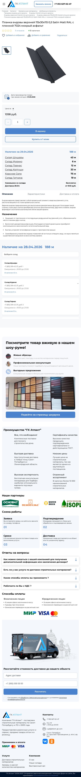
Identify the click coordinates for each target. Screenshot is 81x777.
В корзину (40, 131)
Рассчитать (40, 692)
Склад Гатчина (13, 177)
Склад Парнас (13, 165)
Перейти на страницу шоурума (40, 414)
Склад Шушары (14, 157)
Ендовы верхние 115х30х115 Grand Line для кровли (56, 15)
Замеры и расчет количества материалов (13, 766)
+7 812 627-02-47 (62, 4)
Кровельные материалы (28, 11)
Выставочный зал (37, 766)
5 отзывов (19, 31)
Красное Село (13, 173)
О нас (31, 760)
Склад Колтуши (14, 169)
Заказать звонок (43, 4)
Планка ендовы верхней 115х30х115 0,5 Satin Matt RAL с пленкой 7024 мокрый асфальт (37, 17)
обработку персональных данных (33, 698)
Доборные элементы (47, 11)
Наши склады (35, 763)
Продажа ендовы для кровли (15, 13)
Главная (5, 11)
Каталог (13, 11)
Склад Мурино (13, 161)
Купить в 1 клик (40, 139)
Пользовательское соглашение (45, 775)
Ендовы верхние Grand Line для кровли (19, 15)
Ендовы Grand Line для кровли (41, 13)
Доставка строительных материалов (13, 761)
